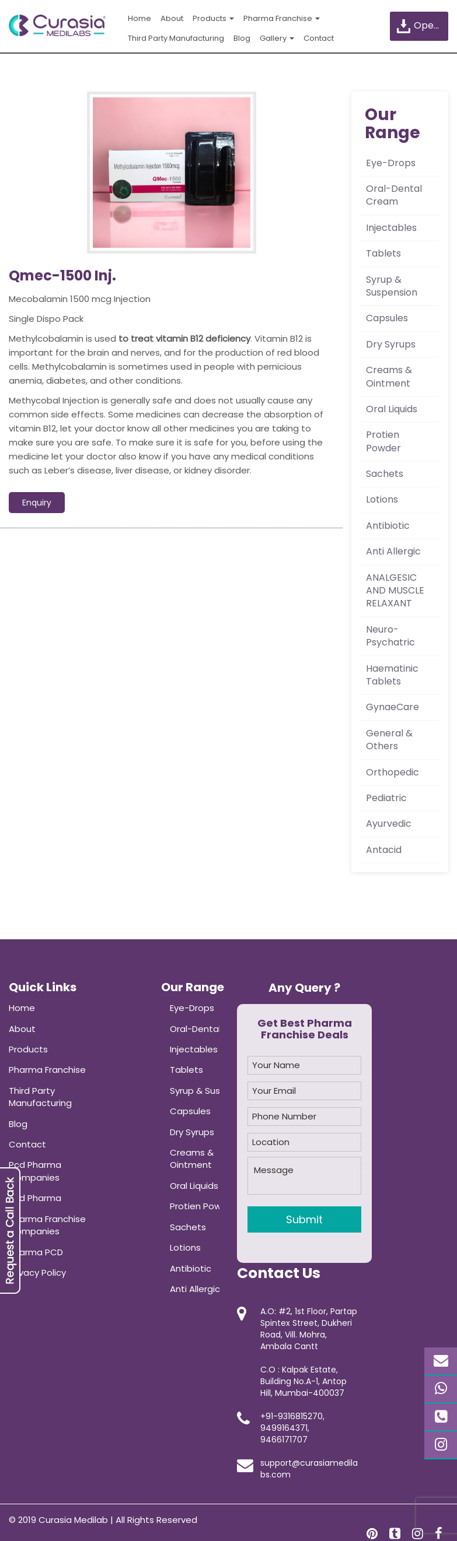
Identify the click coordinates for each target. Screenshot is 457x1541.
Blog (241, 38)
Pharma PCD (36, 1252)
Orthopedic (392, 772)
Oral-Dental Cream (394, 195)
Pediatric (386, 798)
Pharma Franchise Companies (47, 1225)
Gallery (277, 38)
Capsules (387, 318)
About (172, 18)
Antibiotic (388, 525)
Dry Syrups (391, 344)
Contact (318, 38)
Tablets (383, 253)
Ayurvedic (388, 823)
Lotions (382, 499)
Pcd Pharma (35, 1198)
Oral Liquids (391, 409)
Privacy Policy (37, 1272)
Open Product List (422, 26)
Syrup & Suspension (391, 286)
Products (213, 18)
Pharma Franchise (281, 18)
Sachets (384, 473)
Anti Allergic (393, 551)
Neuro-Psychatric (390, 636)
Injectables (391, 227)
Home (139, 18)
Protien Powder (383, 441)
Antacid (384, 849)
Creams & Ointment (389, 376)
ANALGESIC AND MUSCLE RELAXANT (395, 590)
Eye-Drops (391, 163)
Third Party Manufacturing (176, 38)
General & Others (389, 739)
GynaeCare (392, 707)
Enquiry (36, 502)
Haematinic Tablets (392, 675)
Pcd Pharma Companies (35, 1171)
